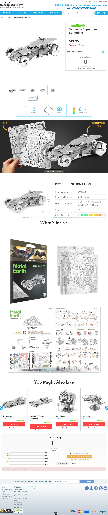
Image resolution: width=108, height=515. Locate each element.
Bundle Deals (18, 502)
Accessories (18, 505)
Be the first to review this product (80, 457)
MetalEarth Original (20, 491)
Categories (7, 13)
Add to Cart (14, 424)
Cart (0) (101, 13)
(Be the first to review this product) (85, 68)
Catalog (4, 492)
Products (17, 487)
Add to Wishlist (74, 51)
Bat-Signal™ (61, 416)
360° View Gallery (7, 489)
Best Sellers (38, 13)
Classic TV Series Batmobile (37, 417)
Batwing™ (87, 416)
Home (3, 487)
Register (88, 2)
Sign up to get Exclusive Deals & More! (32, 482)
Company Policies (7, 496)
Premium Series (54, 13)
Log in (95, 2)
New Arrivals (23, 13)
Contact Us (5, 499)
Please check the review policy (80, 460)
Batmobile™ (8, 416)
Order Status (5, 494)
